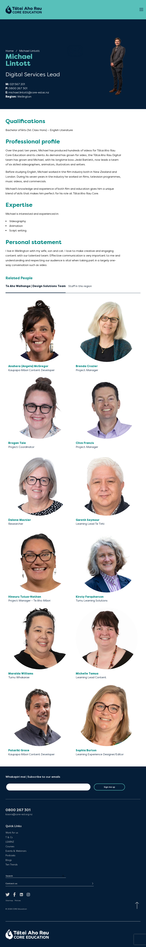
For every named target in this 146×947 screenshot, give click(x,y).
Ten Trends (11, 864)
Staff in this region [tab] (80, 286)
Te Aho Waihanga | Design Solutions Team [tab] (36, 286)
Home (10, 50)
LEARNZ (10, 842)
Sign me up (109, 787)
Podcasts (10, 855)
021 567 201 (17, 84)
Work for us (12, 832)
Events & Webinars (16, 851)
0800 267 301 (18, 88)
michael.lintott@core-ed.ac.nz (29, 92)
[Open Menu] (141, 9)
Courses (10, 846)
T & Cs (9, 837)
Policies (18, 901)
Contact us (11, 883)
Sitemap (9, 901)
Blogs (9, 860)
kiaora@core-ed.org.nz (19, 814)
